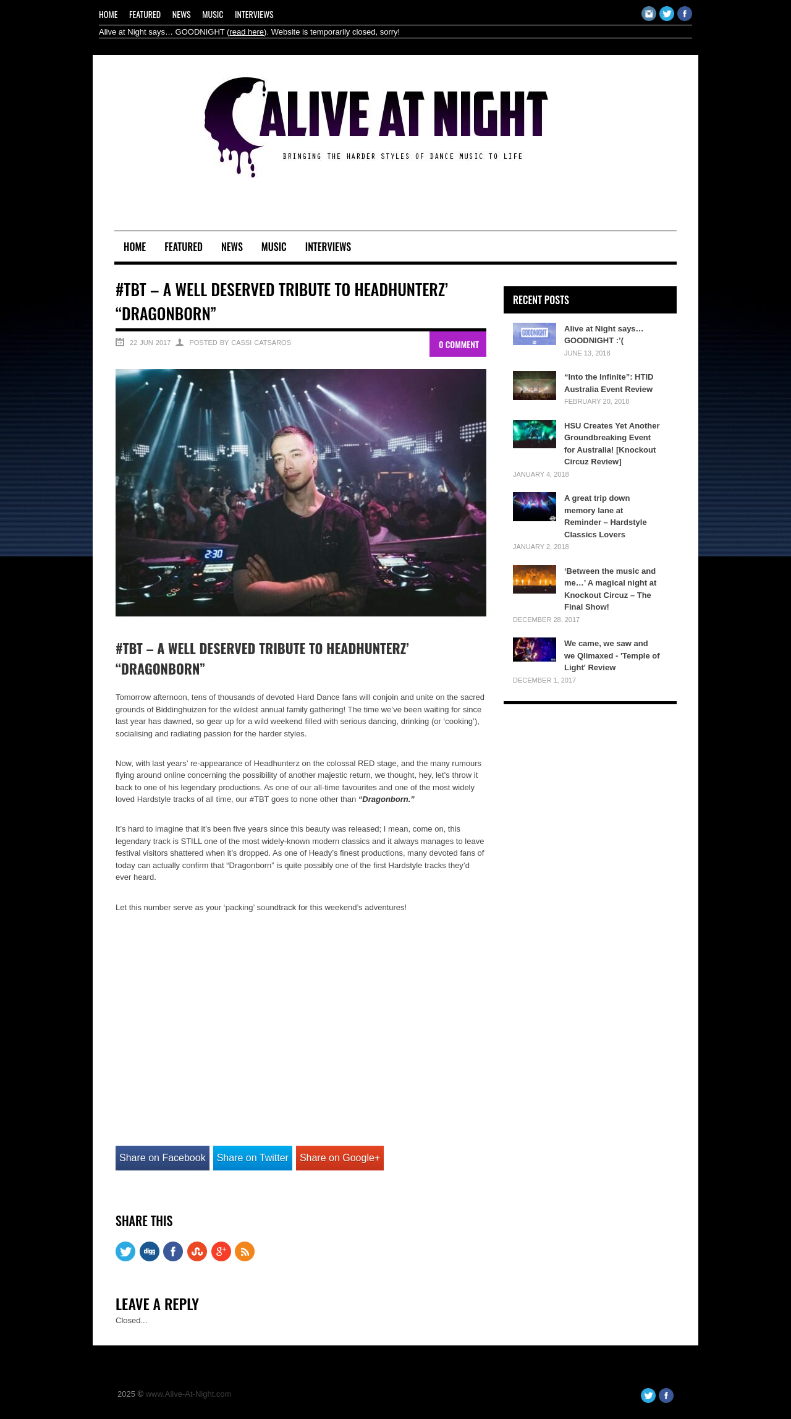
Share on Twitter (253, 1158)
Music (212, 13)
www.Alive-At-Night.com (189, 1394)
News (181, 13)
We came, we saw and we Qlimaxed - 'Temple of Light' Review (612, 655)
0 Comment (459, 344)
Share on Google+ (340, 1158)
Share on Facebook (162, 1158)
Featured (145, 13)
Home (108, 13)
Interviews (254, 13)
